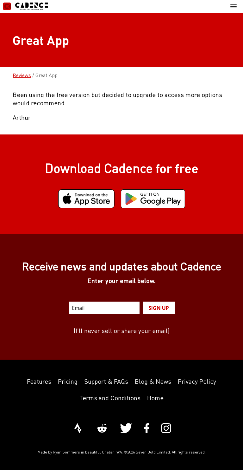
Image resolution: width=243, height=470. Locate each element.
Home (155, 398)
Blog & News (153, 381)
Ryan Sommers (66, 452)
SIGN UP (158, 307)
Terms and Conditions (109, 398)
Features (39, 381)
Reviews (22, 75)
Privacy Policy (197, 381)
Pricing (68, 381)
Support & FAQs (106, 381)
